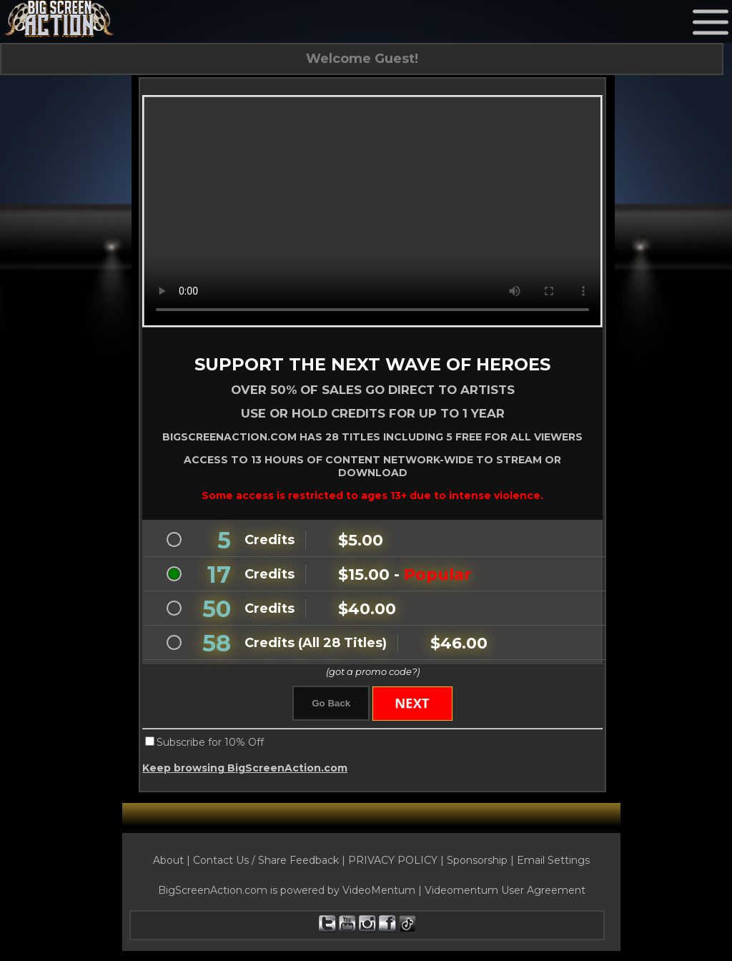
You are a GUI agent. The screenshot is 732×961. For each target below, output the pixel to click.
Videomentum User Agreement (505, 893)
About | (173, 863)
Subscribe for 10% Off (210, 745)
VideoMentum (378, 893)
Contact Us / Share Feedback (266, 863)
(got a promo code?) (373, 673)
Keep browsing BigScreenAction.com (244, 770)
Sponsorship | (482, 863)
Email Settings (553, 863)
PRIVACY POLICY (392, 863)
